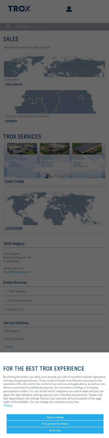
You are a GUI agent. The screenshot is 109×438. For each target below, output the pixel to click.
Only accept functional (55, 423)
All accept (55, 430)
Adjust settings (55, 417)
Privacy (8, 405)
